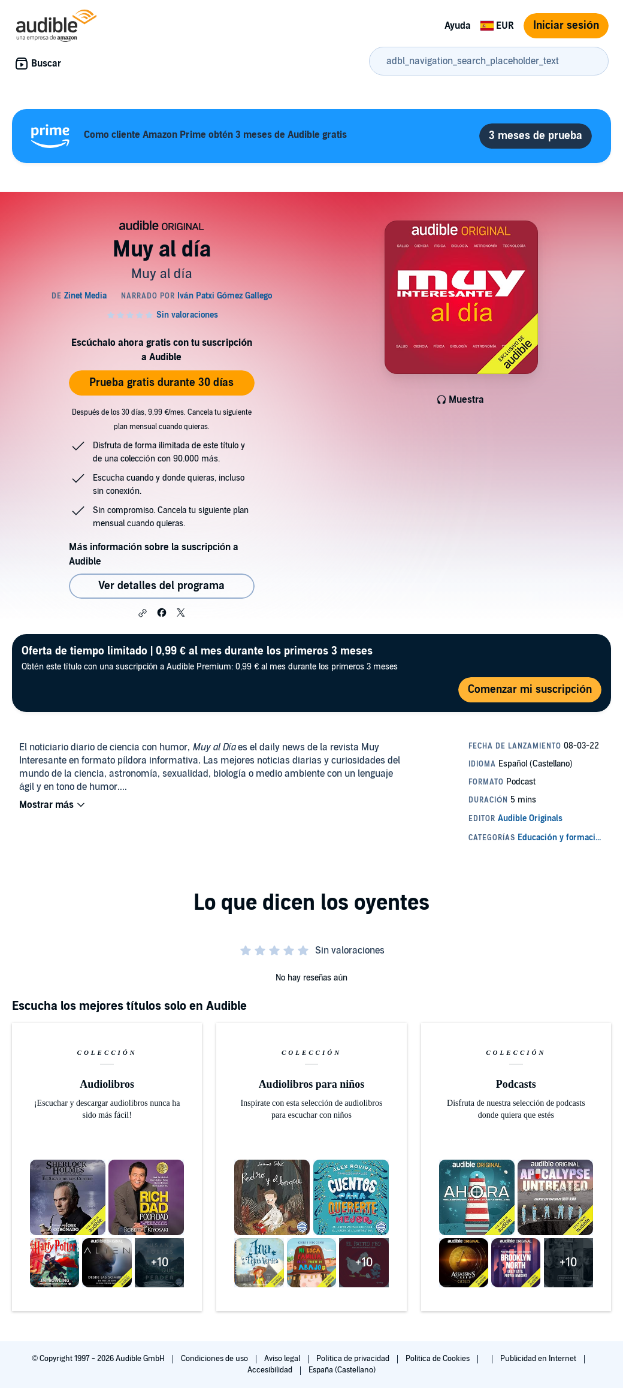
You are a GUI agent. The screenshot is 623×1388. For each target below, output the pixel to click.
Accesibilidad (270, 1370)
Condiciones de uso (215, 1358)
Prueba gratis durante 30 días (161, 382)
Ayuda (457, 26)
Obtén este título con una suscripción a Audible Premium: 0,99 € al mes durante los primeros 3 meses (210, 658)
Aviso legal (283, 1358)
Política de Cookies (439, 1358)
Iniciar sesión (566, 25)
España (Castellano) (342, 1370)
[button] (142, 613)
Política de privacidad (353, 1358)
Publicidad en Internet (539, 1358)
